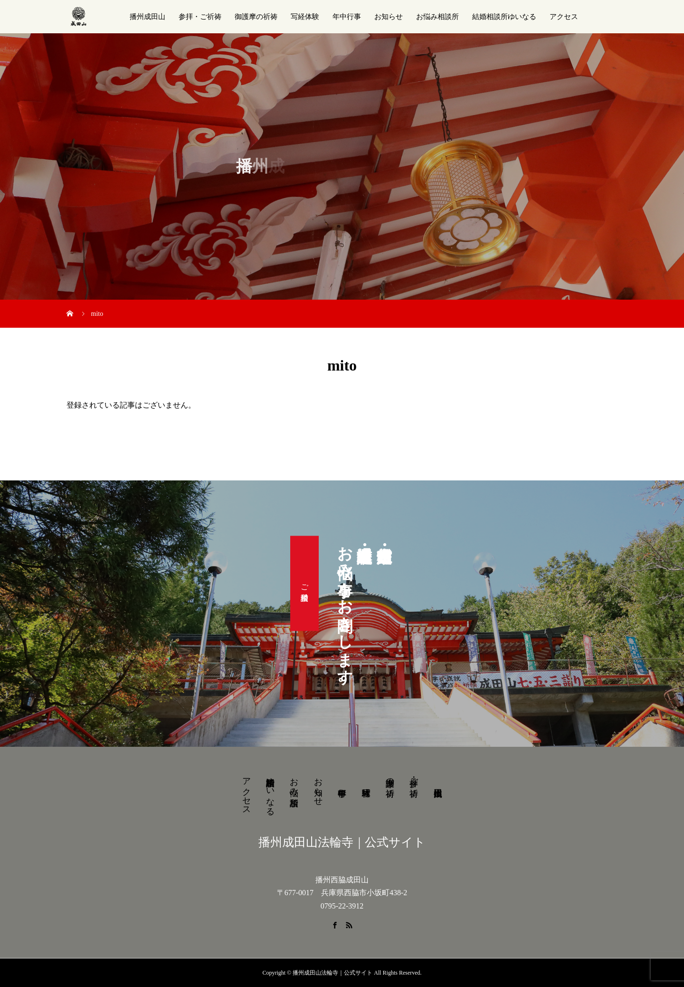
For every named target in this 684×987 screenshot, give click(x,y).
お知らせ (388, 16)
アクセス (564, 16)
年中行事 (346, 16)
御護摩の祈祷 (256, 16)
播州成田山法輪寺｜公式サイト (342, 842)
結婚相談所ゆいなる (504, 16)
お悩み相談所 (437, 16)
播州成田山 (147, 16)
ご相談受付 (305, 583)
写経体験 (305, 16)
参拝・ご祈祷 (200, 16)
